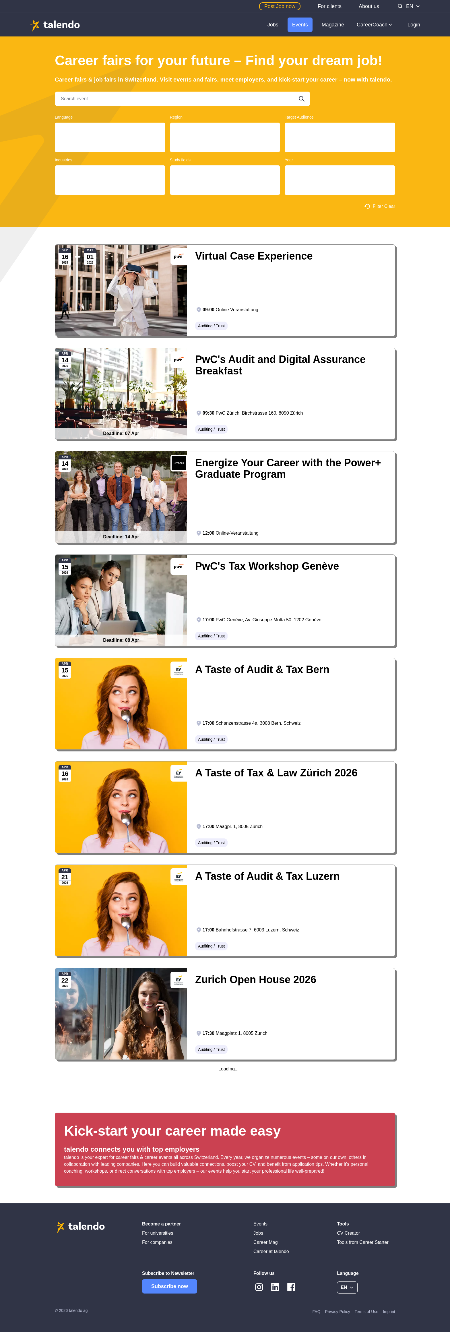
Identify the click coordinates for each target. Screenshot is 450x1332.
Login (414, 25)
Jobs (272, 25)
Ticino (225, 129)
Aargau (225, 134)
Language (64, 117)
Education (110, 182)
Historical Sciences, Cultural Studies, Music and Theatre (225, 194)
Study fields (180, 160)
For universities (157, 1233)
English (110, 140)
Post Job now (279, 6)
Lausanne (225, 151)
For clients (330, 6)
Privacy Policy (337, 1311)
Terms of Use (366, 1311)
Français (110, 134)
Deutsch (110, 129)
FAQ (317, 1311)
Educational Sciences (225, 182)
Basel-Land (225, 140)
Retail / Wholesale (110, 188)
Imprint (389, 1311)
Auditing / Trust (110, 177)
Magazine (333, 25)
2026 (340, 177)
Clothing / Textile (110, 172)
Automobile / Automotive (110, 194)
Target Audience (299, 117)
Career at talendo (271, 1251)
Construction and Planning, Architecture (225, 172)
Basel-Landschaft (225, 145)
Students (340, 140)
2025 (340, 172)
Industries (63, 160)
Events (300, 25)
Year (289, 160)
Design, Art (225, 177)
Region (176, 117)
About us (369, 6)
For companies (157, 1242)
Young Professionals (340, 129)
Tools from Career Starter (363, 1242)
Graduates (340, 134)
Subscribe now (169, 1286)
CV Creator (348, 1233)
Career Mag (265, 1242)
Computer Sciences (225, 188)
